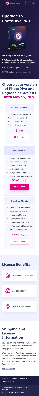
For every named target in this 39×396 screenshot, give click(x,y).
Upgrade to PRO (8, 381)
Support (13, 378)
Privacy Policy (19, 387)
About (27, 387)
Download (23, 378)
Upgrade (31, 3)
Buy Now (19, 137)
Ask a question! (8, 372)
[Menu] (3, 3)
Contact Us (5, 389)
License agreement (7, 387)
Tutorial (5, 378)
